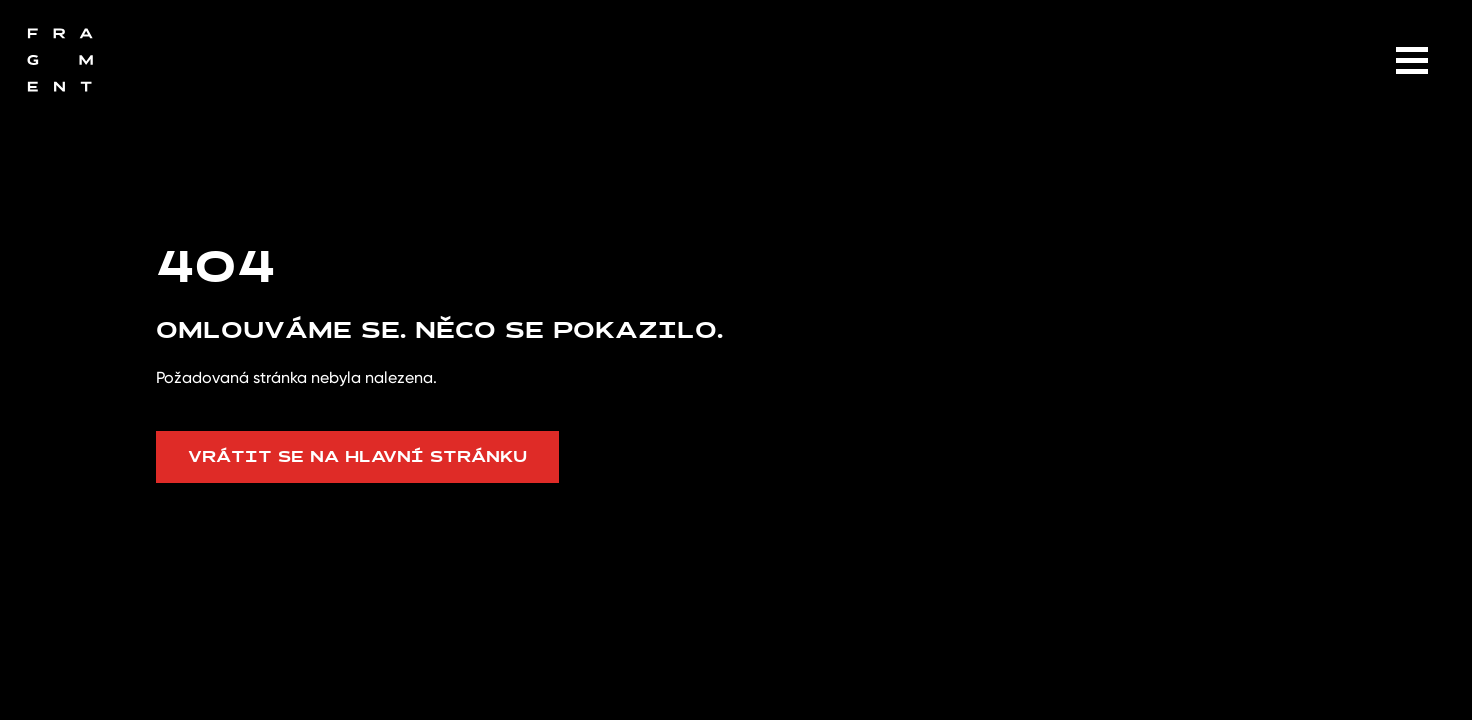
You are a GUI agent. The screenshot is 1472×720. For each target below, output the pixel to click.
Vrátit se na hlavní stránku (357, 456)
